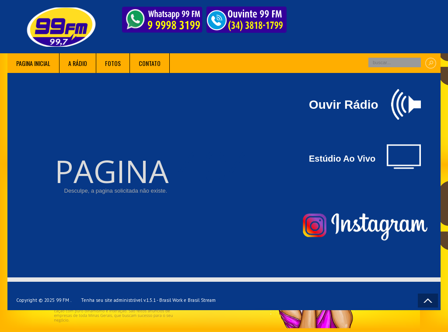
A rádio (77, 63)
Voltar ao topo (428, 301)
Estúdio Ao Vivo (365, 156)
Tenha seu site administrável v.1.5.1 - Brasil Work (131, 300)
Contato (150, 63)
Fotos (113, 63)
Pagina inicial (33, 63)
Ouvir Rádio (365, 104)
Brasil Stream (202, 300)
